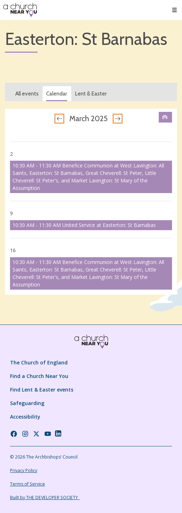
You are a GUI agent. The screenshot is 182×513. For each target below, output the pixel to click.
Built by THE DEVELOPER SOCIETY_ (45, 497)
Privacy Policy (23, 470)
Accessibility (25, 416)
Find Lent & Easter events (41, 389)
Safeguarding (27, 403)
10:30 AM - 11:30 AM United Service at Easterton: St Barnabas (84, 225)
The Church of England (39, 362)
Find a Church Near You (39, 376)
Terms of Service (27, 484)
